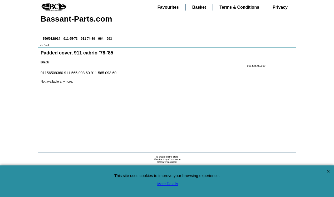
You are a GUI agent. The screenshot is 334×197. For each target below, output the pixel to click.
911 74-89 (88, 39)
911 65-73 (70, 39)
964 (101, 39)
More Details (167, 184)
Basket (199, 7)
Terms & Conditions (239, 7)
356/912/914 (51, 39)
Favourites (168, 7)
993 (109, 39)
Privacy (280, 7)
